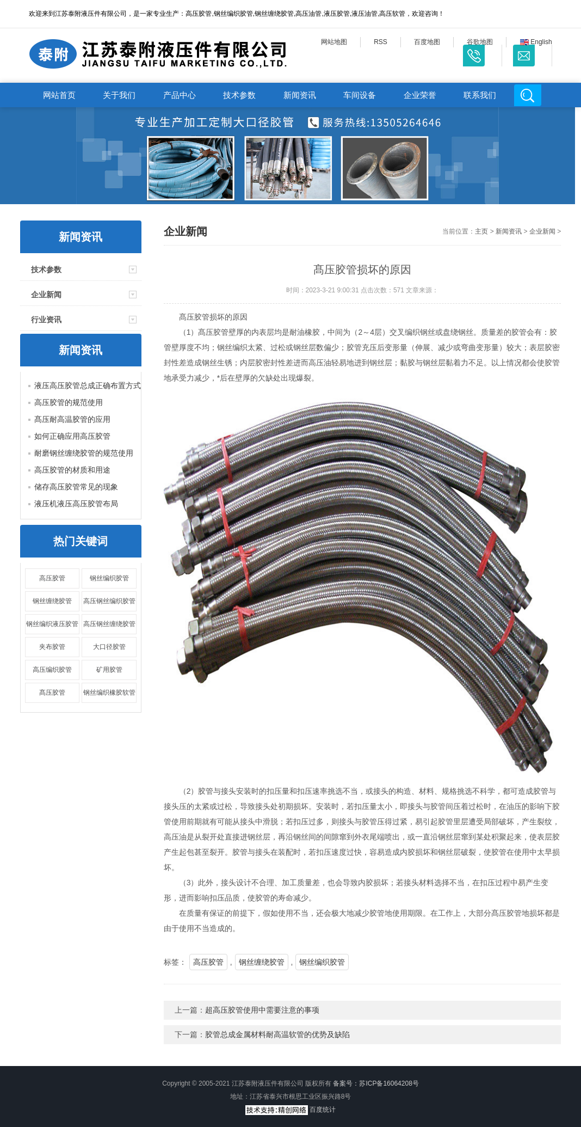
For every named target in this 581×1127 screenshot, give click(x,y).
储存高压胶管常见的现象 (76, 486)
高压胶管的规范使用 (68, 402)
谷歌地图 (480, 42)
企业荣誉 (420, 95)
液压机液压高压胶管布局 (76, 503)
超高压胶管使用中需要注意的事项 (262, 1010)
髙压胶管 (52, 692)
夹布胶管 (52, 647)
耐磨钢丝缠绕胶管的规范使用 (83, 453)
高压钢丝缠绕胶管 (109, 624)
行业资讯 (46, 319)
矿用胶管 (109, 669)
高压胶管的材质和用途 (72, 469)
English (536, 42)
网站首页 (59, 95)
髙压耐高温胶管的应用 (72, 419)
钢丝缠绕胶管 (52, 601)
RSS (380, 42)
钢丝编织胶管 (109, 578)
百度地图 (427, 42)
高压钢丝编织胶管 (109, 601)
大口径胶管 (109, 647)
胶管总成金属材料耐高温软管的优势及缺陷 (277, 1034)
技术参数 (239, 95)
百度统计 (323, 1109)
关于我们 (119, 95)
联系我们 (479, 95)
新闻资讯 (299, 95)
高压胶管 (52, 578)
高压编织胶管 (52, 669)
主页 (481, 231)
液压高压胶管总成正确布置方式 (87, 385)
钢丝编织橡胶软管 (109, 692)
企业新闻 (46, 294)
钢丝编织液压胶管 (52, 624)
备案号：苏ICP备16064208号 (375, 1083)
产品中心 (179, 95)
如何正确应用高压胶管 (72, 436)
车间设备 (359, 95)
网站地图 (334, 42)
